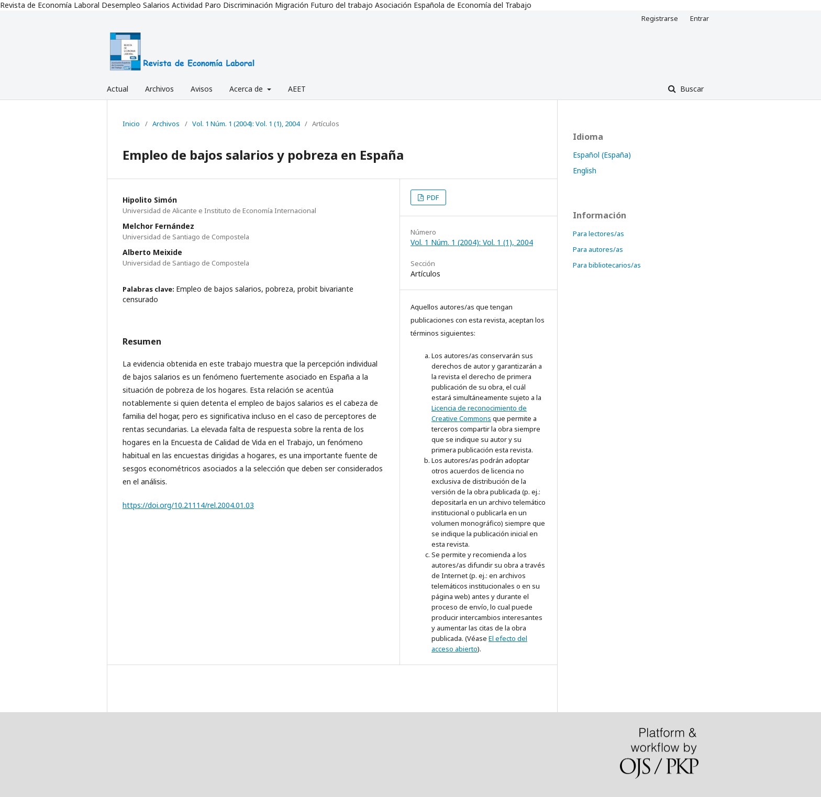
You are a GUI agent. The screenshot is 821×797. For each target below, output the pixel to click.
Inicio (131, 123)
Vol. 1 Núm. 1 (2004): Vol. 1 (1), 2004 (245, 123)
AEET (297, 89)
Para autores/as (598, 249)
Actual (117, 89)
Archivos (159, 89)
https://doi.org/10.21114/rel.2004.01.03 (188, 505)
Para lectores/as (598, 233)
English (584, 170)
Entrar (699, 18)
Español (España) (602, 155)
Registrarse (659, 18)
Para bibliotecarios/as (607, 265)
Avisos (202, 89)
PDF (432, 197)
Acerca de (247, 89)
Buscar (691, 89)
